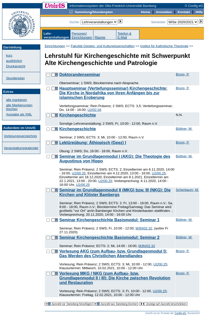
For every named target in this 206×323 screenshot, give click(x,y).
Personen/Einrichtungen (82, 35)
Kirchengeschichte (77, 115)
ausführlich (14, 61)
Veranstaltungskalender (21, 148)
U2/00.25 (79, 173)
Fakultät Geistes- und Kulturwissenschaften (103, 46)
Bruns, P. (182, 74)
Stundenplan (15, 78)
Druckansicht (15, 66)
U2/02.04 (94, 110)
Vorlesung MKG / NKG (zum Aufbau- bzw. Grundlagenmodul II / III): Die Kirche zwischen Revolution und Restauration (114, 278)
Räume (100, 37)
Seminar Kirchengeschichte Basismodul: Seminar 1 (109, 220)
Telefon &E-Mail (124, 35)
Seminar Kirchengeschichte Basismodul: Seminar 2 (109, 237)
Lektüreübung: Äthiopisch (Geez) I (92, 142)
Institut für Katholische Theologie (164, 46)
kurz (9, 55)
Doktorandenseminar (79, 74)
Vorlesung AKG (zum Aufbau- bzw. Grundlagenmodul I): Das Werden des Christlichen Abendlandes (113, 253)
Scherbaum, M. (187, 190)
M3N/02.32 (144, 228)
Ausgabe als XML (19, 114)
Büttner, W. (184, 129)
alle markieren (16, 100)
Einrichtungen (55, 46)
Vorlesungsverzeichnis (20, 136)
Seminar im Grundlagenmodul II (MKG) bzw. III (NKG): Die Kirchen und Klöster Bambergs (115, 192)
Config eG (180, 313)
